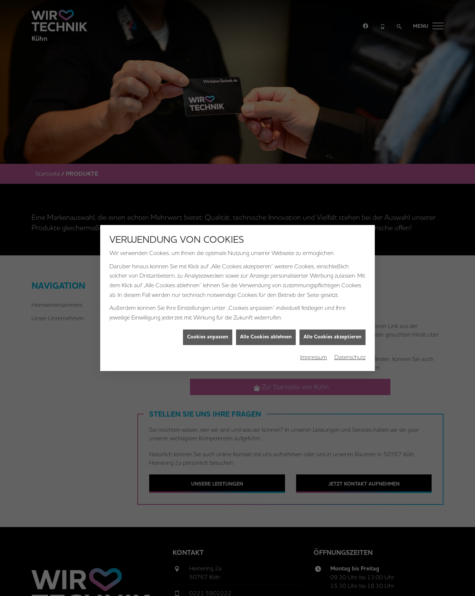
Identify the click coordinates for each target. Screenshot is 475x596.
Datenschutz (350, 352)
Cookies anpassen (207, 333)
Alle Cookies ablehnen (266, 333)
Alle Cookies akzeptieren (332, 333)
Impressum (313, 352)
